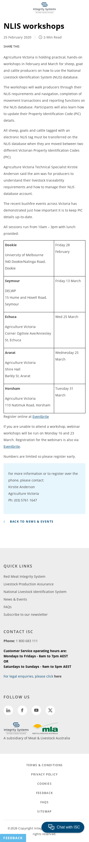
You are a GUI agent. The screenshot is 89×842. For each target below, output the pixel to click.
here (57, 676)
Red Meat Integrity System (24, 576)
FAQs (8, 607)
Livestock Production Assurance (29, 584)
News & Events (15, 599)
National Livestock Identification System (35, 591)
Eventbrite (41, 416)
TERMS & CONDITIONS (44, 765)
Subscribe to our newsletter (26, 614)
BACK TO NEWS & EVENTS (29, 522)
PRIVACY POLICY (44, 774)
